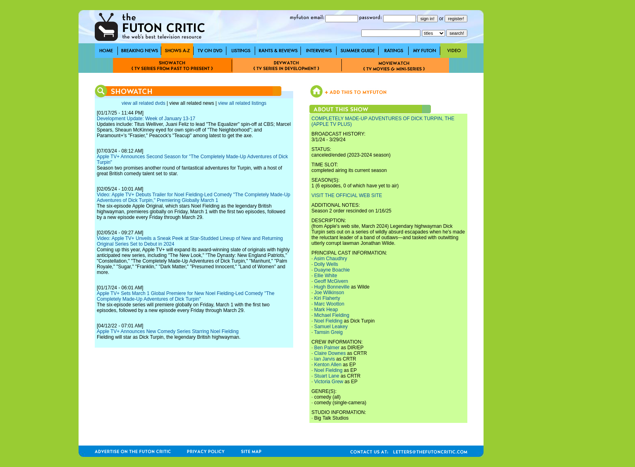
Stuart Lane (326, 376)
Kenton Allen (327, 364)
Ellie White (325, 275)
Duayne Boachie (332, 270)
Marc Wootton (329, 304)
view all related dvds (143, 103)
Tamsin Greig (328, 332)
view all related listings (242, 103)
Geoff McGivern (331, 281)
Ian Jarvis (324, 359)
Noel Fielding (328, 321)
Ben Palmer (327, 347)
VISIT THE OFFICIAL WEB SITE (346, 195)
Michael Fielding (331, 315)
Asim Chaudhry (330, 258)
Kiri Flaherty (327, 298)
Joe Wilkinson (329, 292)
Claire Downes (330, 353)
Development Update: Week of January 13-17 (146, 118)
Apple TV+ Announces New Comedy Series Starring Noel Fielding (168, 331)
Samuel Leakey (331, 326)
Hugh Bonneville (331, 287)
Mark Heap (326, 309)
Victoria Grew (328, 381)
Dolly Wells (326, 264)
